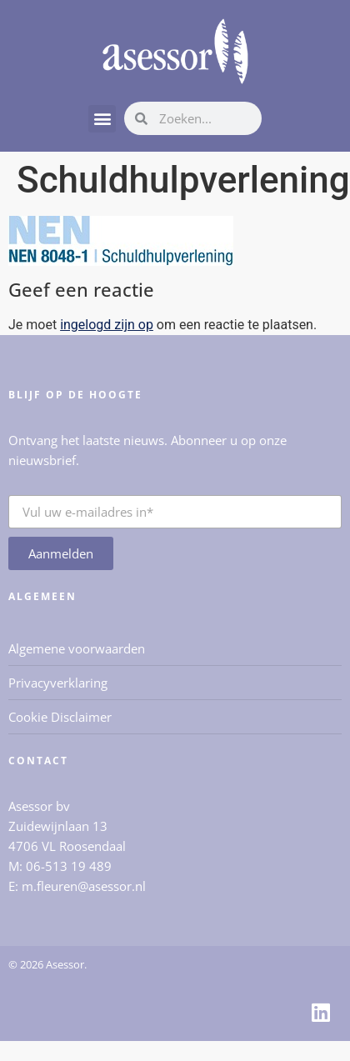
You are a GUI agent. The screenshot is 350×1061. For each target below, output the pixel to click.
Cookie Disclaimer (60, 716)
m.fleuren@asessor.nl (84, 886)
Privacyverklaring (58, 682)
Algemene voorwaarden (76, 648)
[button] (102, 119)
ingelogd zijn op (106, 325)
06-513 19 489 (69, 866)
